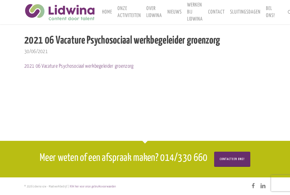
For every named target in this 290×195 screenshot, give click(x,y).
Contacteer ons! (232, 159)
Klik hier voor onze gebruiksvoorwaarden (93, 186)
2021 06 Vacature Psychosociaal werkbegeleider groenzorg (79, 66)
